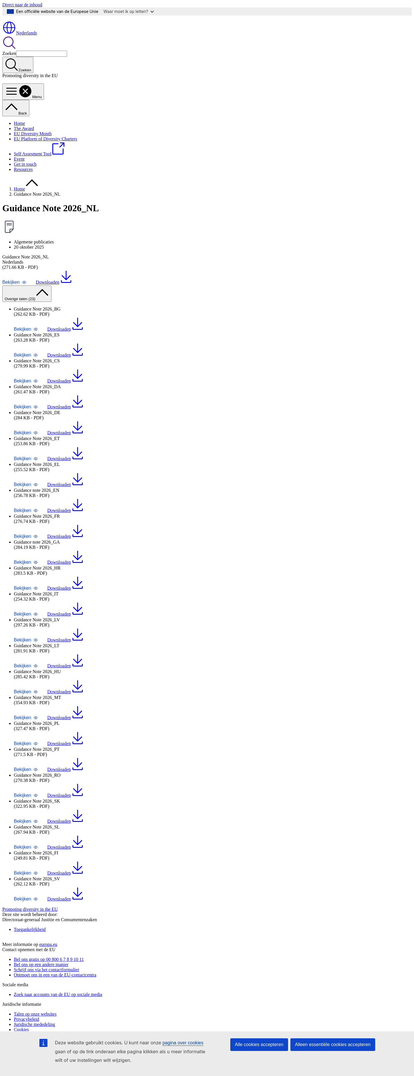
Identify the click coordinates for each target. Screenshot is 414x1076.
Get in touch (25, 174)
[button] (14, 292)
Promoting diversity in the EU (30, 919)
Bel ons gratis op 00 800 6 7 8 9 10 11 (49, 978)
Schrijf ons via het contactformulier (46, 989)
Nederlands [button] (19, 42)
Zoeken (9, 63)
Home (19, 133)
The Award (24, 138)
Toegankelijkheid (30, 939)
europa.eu (48, 963)
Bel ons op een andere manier (41, 984)
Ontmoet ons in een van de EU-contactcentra (55, 994)
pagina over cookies (182, 1042)
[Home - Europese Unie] (27, 27)
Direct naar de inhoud (22, 4)
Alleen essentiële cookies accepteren (333, 1044)
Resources (23, 179)
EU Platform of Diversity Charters (45, 148)
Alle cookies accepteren (259, 1044)
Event (19, 168)
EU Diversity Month (33, 143)
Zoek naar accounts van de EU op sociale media (58, 1014)
